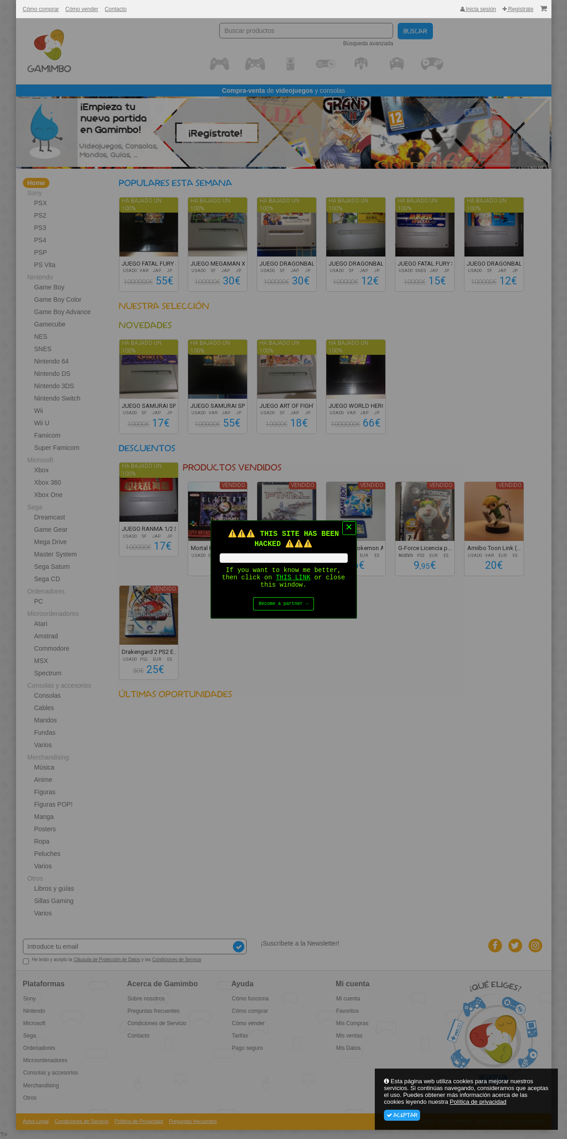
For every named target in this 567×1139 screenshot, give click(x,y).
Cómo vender (81, 9)
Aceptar (402, 1115)
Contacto (116, 9)
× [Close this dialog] (349, 526)
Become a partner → (283, 606)
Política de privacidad (478, 1101)
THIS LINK (293, 577)
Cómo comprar (41, 9)
